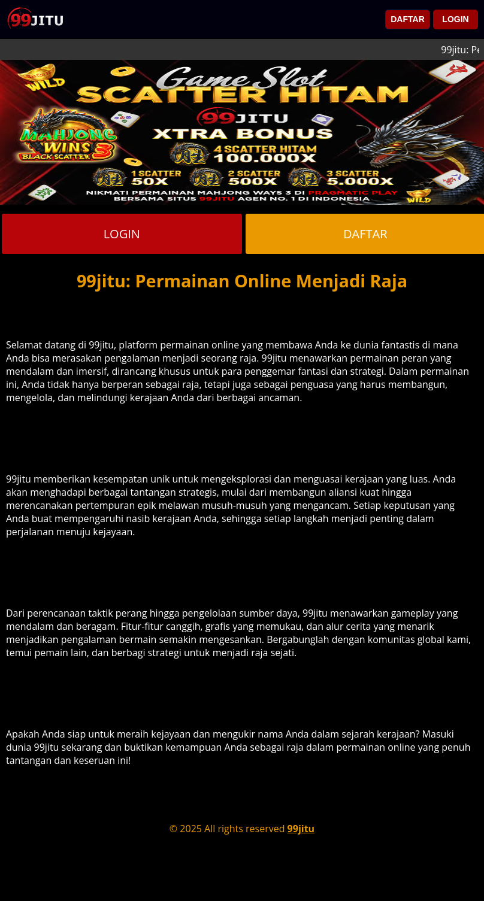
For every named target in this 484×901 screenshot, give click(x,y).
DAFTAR (408, 19)
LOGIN (455, 19)
